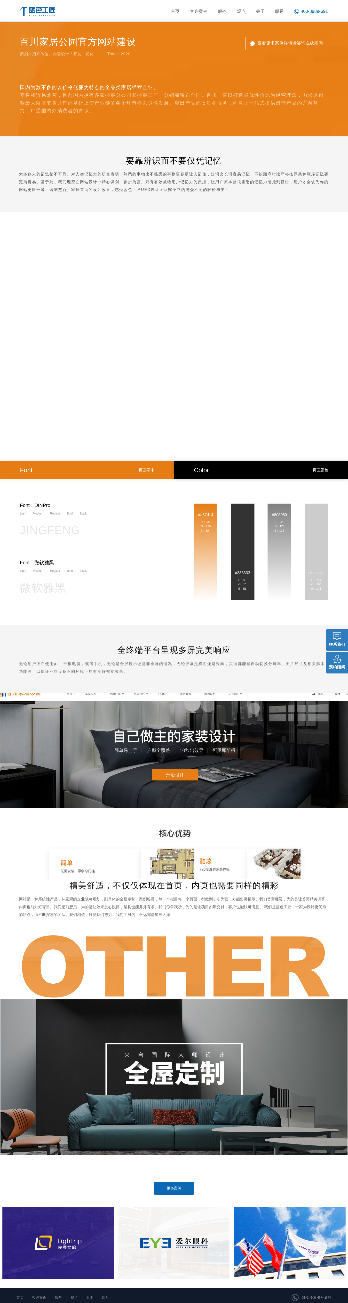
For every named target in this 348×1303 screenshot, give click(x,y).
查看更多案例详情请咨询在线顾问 (290, 43)
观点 (244, 11)
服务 (226, 11)
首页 (182, 11)
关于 (262, 11)
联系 (280, 11)
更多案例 (174, 1188)
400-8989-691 (316, 1297)
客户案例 (204, 11)
